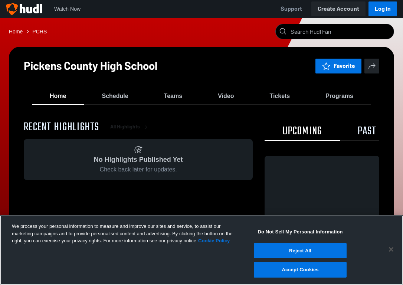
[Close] (391, 249)
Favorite (338, 66)
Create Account (338, 9)
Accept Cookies (300, 269)
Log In (383, 9)
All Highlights (130, 133)
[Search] (341, 31)
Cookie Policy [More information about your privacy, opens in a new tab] (214, 240)
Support (291, 9)
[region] (201, 250)
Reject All (300, 250)
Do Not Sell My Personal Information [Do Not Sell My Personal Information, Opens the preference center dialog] (300, 232)
